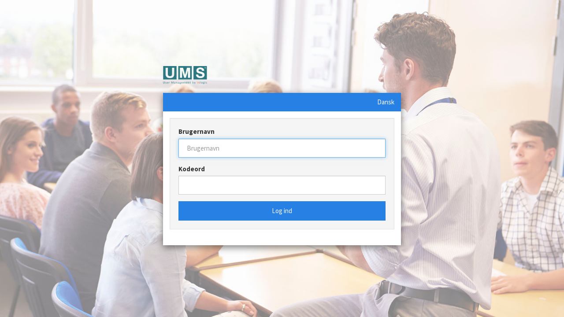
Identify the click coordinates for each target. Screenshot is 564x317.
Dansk (385, 102)
